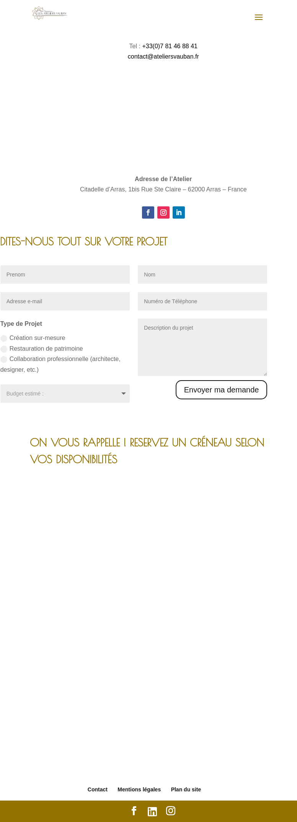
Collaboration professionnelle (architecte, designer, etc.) (60, 364)
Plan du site (186, 789)
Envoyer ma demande (221, 390)
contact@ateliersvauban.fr (163, 56)
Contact (98, 789)
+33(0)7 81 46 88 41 (169, 46)
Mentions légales (139, 789)
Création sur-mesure (32, 338)
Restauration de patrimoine (41, 349)
